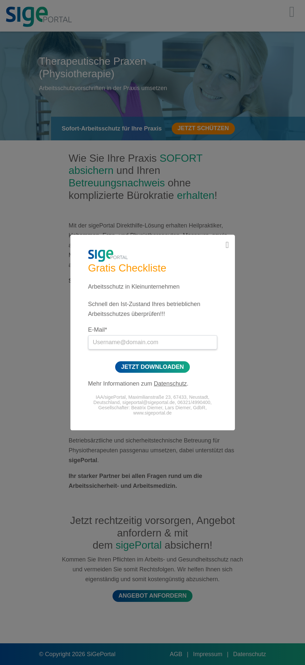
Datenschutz (170, 383)
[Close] (227, 245)
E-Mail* (97, 329)
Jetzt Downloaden (152, 367)
